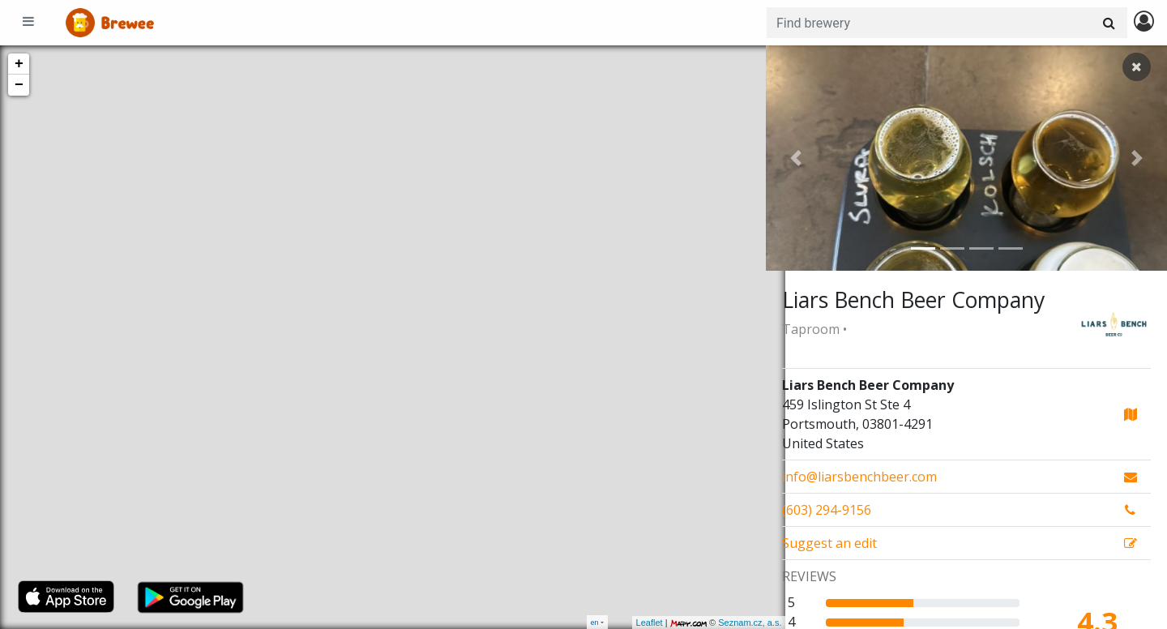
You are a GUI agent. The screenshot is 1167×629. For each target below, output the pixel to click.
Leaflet (629, 622)
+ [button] (19, 64)
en (595, 622)
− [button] (19, 85)
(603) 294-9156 (826, 510)
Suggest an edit (829, 543)
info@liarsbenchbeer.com (859, 477)
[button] (796, 158)
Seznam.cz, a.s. (730, 622)
